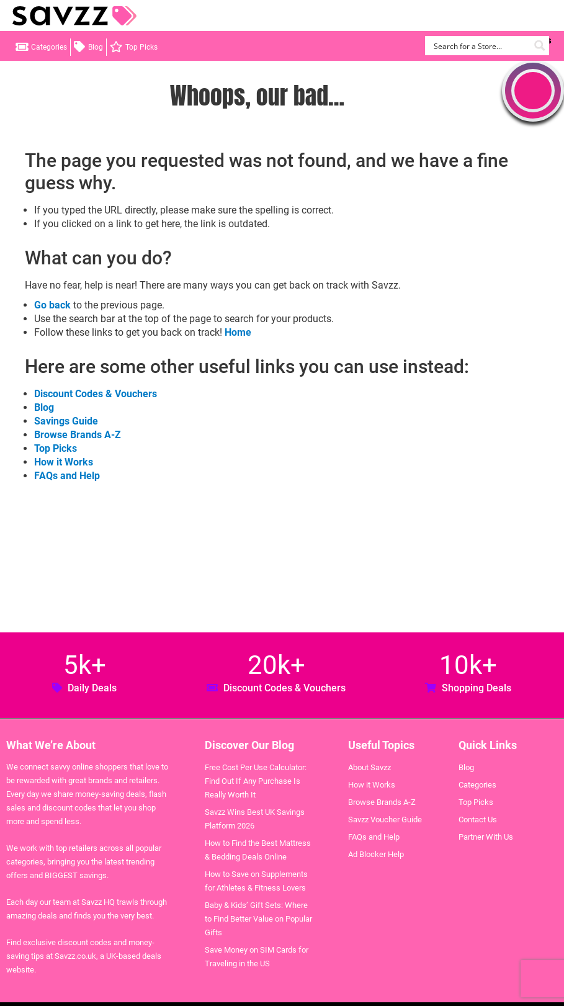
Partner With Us (486, 837)
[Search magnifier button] (539, 45)
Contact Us (478, 819)
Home (238, 332)
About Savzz (369, 767)
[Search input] (480, 45)
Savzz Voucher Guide (385, 819)
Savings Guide (66, 421)
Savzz (74, 15)
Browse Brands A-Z (77, 435)
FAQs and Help (67, 476)
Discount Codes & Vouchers (95, 394)
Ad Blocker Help (376, 854)
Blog (95, 47)
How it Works (63, 462)
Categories (49, 47)
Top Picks (141, 47)
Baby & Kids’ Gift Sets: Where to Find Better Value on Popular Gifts (258, 918)
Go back (52, 305)
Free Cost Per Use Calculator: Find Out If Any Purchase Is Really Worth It (256, 781)
